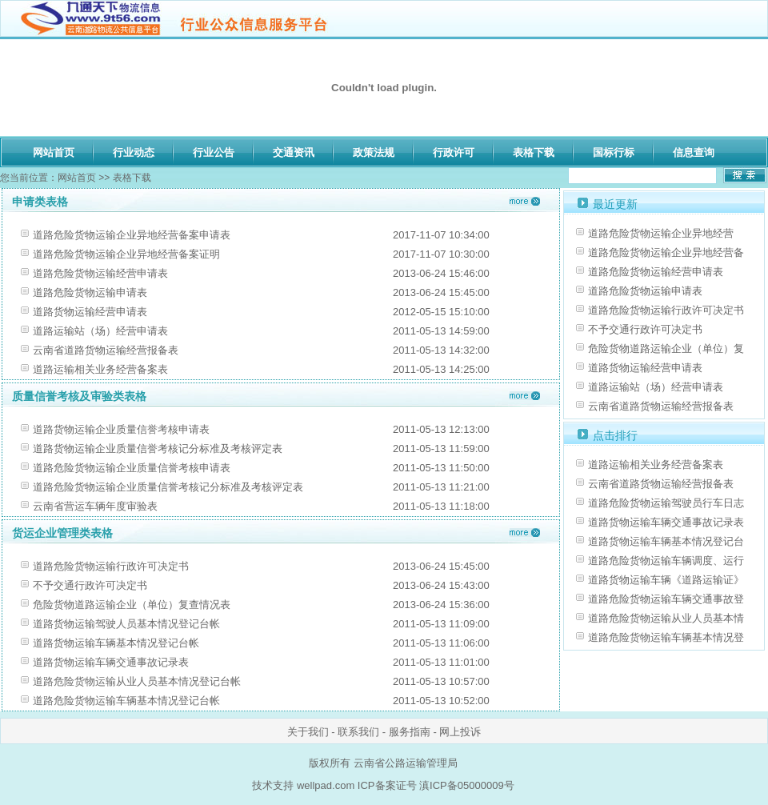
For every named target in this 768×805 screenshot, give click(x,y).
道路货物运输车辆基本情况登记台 (666, 541)
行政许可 (453, 152)
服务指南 (409, 732)
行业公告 (213, 152)
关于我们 (308, 732)
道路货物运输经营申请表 (90, 312)
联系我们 (358, 732)
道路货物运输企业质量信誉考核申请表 (121, 429)
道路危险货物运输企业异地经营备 (666, 252)
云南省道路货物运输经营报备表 (105, 350)
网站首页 (53, 152)
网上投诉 (460, 732)
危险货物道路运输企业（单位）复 (666, 348)
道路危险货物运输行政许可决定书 (111, 566)
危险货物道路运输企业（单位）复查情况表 (131, 605)
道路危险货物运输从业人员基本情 (666, 618)
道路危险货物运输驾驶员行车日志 (666, 503)
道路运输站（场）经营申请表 (100, 331)
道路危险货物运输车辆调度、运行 (666, 561)
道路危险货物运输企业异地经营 (661, 233)
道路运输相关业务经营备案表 (100, 369)
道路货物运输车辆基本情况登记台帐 (116, 643)
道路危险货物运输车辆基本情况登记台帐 (126, 701)
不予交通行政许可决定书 (90, 585)
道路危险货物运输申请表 (90, 292)
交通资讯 (293, 152)
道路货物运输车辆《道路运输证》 (666, 580)
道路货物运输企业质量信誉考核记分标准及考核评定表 (157, 449)
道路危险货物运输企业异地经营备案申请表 (131, 235)
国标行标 (613, 152)
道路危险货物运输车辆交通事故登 (666, 599)
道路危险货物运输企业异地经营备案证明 (126, 254)
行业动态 (133, 152)
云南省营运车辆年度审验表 (95, 506)
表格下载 (533, 152)
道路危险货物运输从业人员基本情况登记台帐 (137, 681)
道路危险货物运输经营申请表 (100, 273)
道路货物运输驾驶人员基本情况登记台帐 (126, 624)
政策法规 (373, 152)
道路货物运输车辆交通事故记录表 (111, 662)
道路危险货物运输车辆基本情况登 (666, 637)
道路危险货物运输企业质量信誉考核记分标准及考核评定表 (168, 487)
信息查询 (693, 152)
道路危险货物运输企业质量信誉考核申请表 (131, 468)
